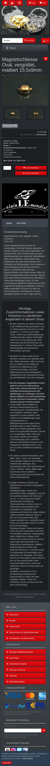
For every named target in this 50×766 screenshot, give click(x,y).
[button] (45, 41)
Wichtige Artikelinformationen (19, 652)
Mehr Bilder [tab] (21, 223)
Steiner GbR (21, 161)
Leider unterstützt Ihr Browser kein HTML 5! (25, 200)
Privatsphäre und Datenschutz (20, 638)
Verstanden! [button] (6, 763)
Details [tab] (9, 223)
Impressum (12, 615)
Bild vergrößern (9, 126)
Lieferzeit (11, 676)
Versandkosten (41, 135)
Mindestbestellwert (15, 682)
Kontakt (10, 620)
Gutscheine (12, 658)
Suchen (29, 40)
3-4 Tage (14, 141)
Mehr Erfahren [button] (28, 759)
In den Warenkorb (31, 168)
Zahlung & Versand (15, 670)
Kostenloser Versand (16, 664)
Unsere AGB (13, 626)
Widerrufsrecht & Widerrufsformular (22, 632)
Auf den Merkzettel (31, 173)
